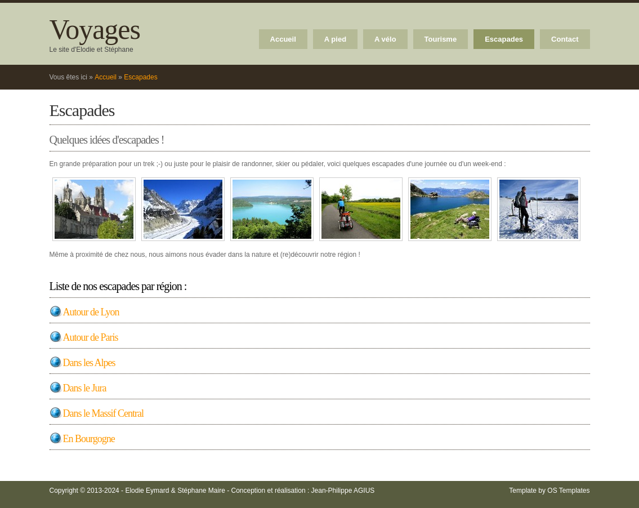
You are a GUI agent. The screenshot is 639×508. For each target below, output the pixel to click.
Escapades (504, 39)
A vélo (385, 39)
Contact (564, 39)
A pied (335, 39)
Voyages (95, 29)
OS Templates (568, 490)
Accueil (283, 39)
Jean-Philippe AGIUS (343, 490)
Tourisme (440, 39)
